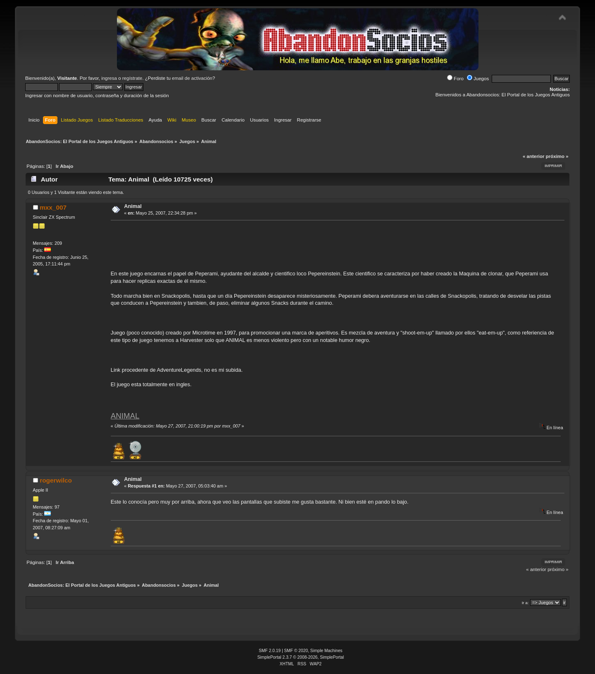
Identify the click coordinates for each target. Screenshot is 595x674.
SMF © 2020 (296, 650)
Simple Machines (326, 650)
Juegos (478, 78)
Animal (133, 206)
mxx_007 (53, 207)
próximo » (557, 156)
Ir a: (525, 602)
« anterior (533, 156)
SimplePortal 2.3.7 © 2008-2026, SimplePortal (300, 657)
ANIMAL (125, 415)
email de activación (192, 78)
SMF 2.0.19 (270, 650)
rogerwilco (56, 480)
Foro (455, 78)
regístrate (132, 78)
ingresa (109, 78)
